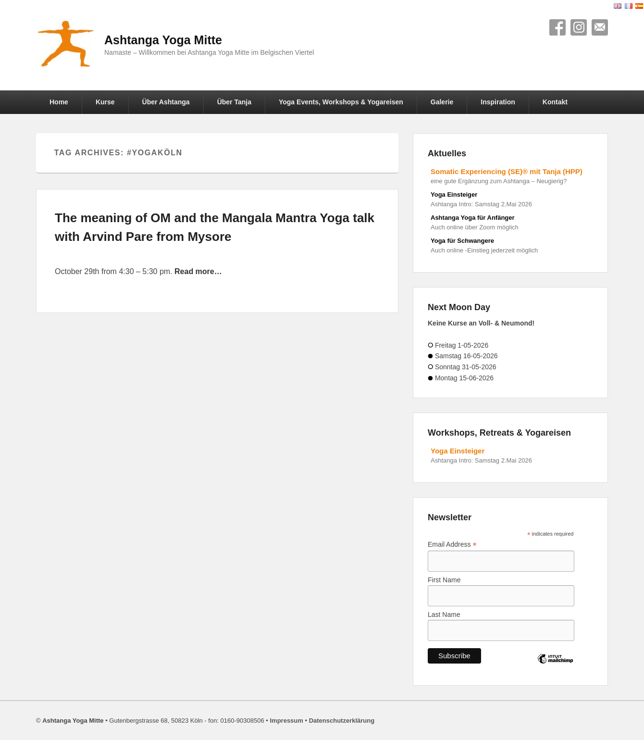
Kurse (105, 102)
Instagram (578, 27)
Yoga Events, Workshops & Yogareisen (341, 102)
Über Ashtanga (166, 102)
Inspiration (498, 102)
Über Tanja (234, 102)
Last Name (444, 614)
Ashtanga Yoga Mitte (163, 40)
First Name (444, 580)
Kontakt (555, 102)
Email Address (452, 544)
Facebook (557, 27)
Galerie (442, 102)
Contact (600, 27)
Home (59, 102)
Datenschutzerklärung (342, 720)
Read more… (198, 271)
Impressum (286, 720)
